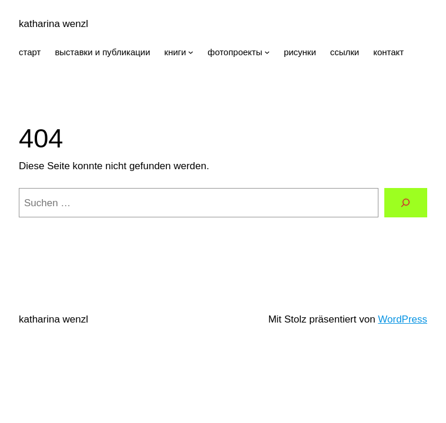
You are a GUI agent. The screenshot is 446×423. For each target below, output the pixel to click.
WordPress (402, 319)
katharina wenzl (53, 23)
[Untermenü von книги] (190, 52)
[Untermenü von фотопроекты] (267, 52)
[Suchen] (405, 203)
